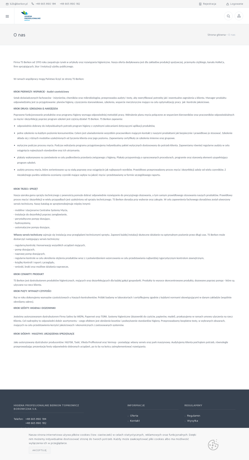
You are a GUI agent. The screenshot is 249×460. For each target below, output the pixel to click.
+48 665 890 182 (70, 3)
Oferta (141, 16)
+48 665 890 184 (44, 3)
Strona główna (217, 34)
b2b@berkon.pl (17, 3)
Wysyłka (192, 420)
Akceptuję (39, 450)
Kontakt (123, 16)
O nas (107, 16)
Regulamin (193, 415)
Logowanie (234, 3)
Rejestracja (207, 3)
